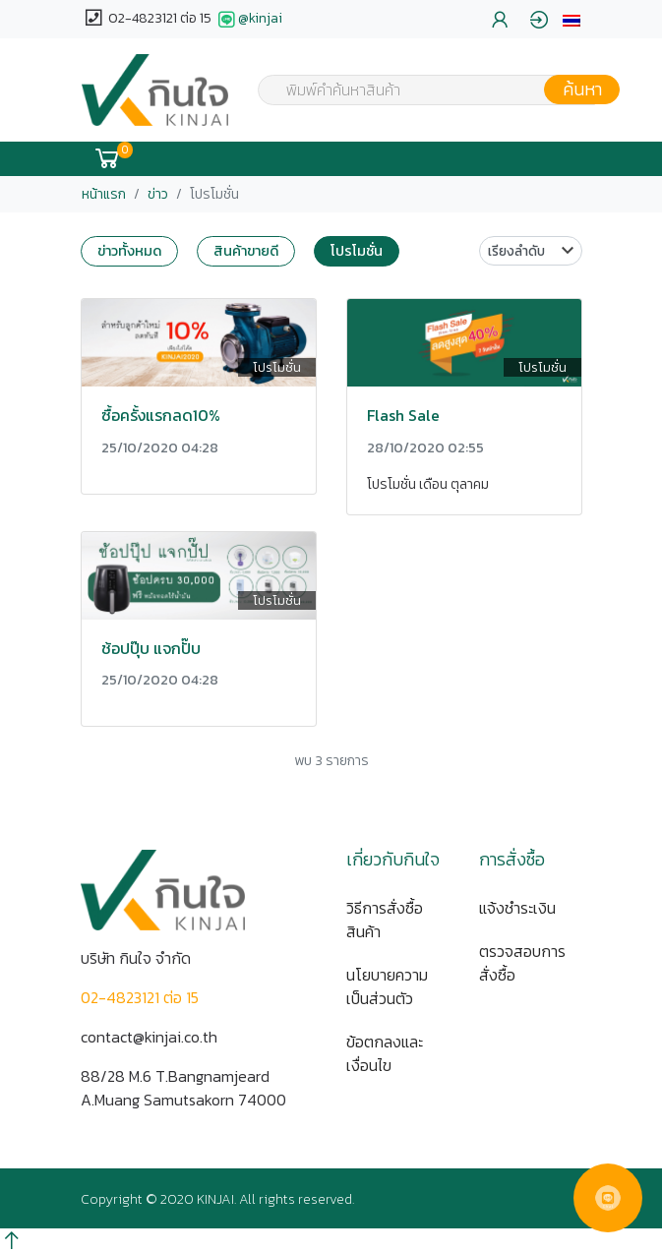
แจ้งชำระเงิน (517, 908)
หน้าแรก (104, 194)
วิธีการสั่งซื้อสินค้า (384, 919)
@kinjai (248, 19)
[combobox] (427, 89)
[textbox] (427, 91)
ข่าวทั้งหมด (129, 251)
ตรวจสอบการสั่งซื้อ (522, 962)
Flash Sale (403, 415)
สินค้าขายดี (245, 251)
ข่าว (158, 194)
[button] (571, 19)
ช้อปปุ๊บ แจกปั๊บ (151, 648)
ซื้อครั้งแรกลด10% (160, 415)
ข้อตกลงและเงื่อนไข (384, 1053)
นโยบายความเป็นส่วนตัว (387, 986)
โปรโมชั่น (357, 251)
